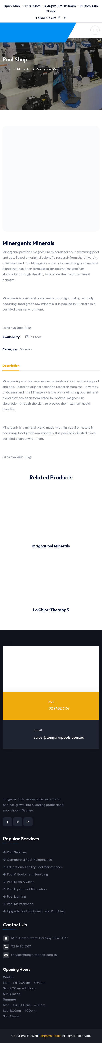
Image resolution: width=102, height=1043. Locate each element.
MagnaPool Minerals (51, 545)
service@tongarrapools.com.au (34, 955)
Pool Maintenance (20, 904)
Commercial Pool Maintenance (29, 860)
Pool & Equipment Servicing (27, 874)
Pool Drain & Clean (20, 882)
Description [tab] (10, 366)
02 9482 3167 (58, 708)
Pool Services (17, 852)
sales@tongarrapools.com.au (59, 737)
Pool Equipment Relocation (27, 889)
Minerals (23, 69)
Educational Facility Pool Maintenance (35, 867)
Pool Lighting (16, 896)
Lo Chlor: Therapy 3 (51, 609)
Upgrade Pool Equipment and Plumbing (36, 911)
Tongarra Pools (49, 1036)
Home (6, 69)
